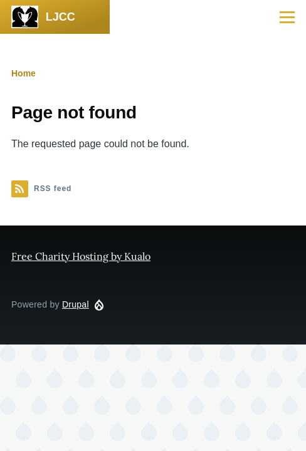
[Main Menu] (287, 17)
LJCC (60, 17)
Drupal (75, 304)
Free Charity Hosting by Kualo (80, 256)
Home (23, 73)
